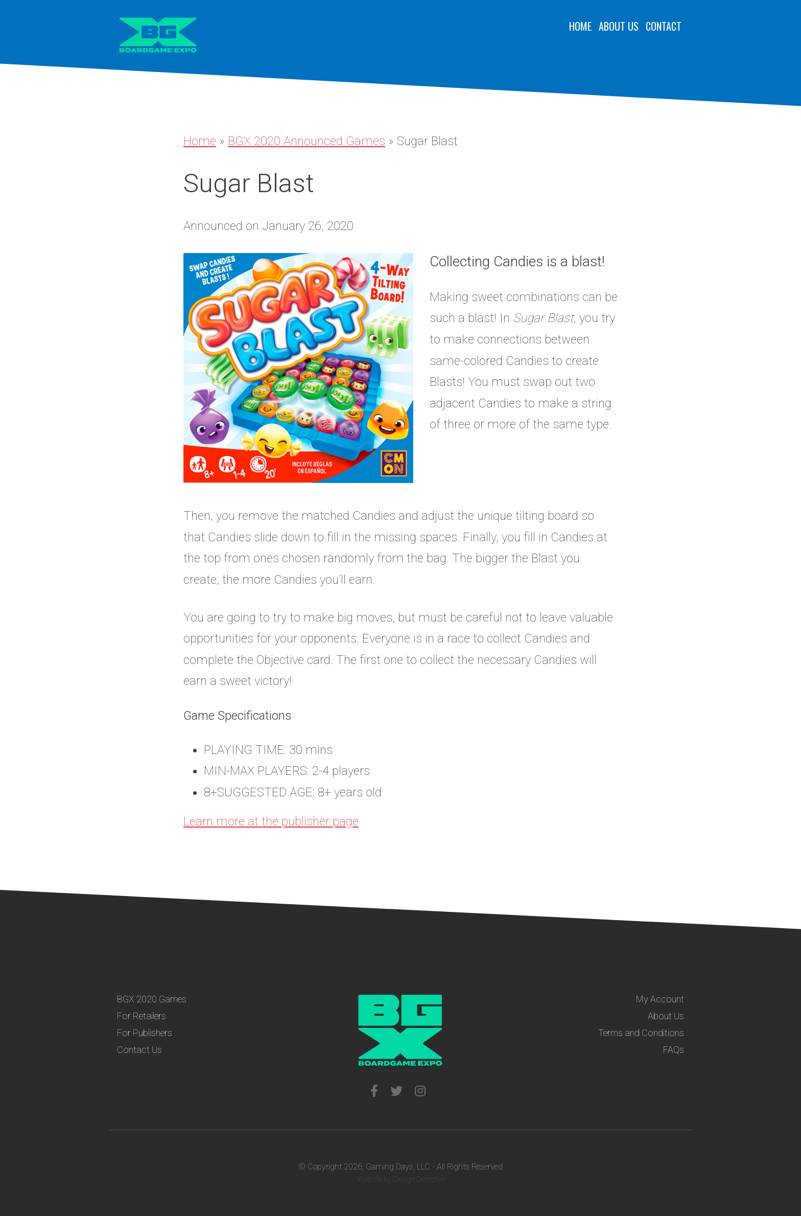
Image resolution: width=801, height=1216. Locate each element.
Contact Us (139, 1049)
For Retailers (141, 1016)
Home (580, 26)
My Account (660, 999)
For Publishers (144, 1032)
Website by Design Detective (400, 1179)
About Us (619, 26)
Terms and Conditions (641, 1032)
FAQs (673, 1049)
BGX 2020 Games (151, 999)
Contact (663, 26)
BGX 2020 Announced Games (306, 141)
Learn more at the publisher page (271, 821)
